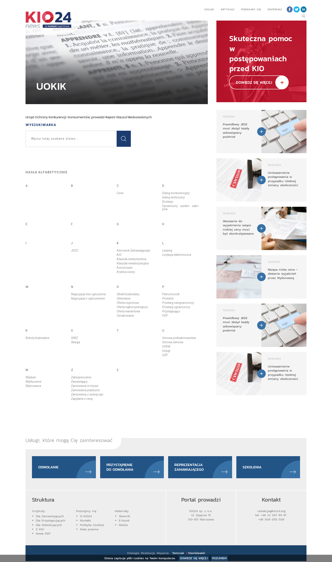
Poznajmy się (251, 9)
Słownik (124, 516)
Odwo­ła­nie (123, 298)
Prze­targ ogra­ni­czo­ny (176, 307)
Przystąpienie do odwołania (121, 467)
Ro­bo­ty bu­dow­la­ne (37, 338)
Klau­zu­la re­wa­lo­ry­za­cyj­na (133, 263)
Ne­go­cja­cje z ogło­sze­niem (88, 298)
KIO (119, 254)
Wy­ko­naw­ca (33, 386)
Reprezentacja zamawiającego (190, 467)
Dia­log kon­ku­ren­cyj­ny (176, 193)
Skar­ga (75, 342)
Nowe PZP (43, 534)
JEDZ (74, 250)
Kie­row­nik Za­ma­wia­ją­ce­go (133, 250)
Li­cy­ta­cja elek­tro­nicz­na (176, 254)
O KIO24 (86, 516)
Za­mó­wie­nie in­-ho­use (84, 386)
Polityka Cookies (92, 525)
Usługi (209, 9)
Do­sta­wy (167, 201)
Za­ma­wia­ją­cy (79, 381)
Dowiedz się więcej (194, 558)
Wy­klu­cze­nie (33, 381)
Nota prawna (89, 529)
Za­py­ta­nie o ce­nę (82, 398)
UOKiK (166, 346)
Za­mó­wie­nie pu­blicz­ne (85, 390)
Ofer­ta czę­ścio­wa (128, 302)
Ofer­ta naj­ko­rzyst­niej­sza (132, 307)
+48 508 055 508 (271, 519)
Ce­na (120, 193)
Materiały (274, 9)
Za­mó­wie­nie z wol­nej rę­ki (87, 394)
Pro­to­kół (168, 298)
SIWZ (74, 338)
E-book (124, 521)
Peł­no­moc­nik (171, 294)
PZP (165, 315)
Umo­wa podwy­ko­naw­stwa (179, 338)
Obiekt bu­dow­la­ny (128, 294)
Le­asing (167, 250)
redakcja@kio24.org (271, 511)
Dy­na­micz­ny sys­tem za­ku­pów (180, 207)
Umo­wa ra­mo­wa (172, 342)
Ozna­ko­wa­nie (125, 315)
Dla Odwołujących (49, 525)
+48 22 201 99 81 (274, 515)
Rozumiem (219, 558)
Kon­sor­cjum (125, 267)
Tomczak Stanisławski (188, 554)
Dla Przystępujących (50, 521)
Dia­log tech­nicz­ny (173, 197)
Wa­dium (31, 377)
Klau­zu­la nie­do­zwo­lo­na (131, 259)
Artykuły (227, 9)
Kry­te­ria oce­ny (126, 272)
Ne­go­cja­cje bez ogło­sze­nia (88, 294)
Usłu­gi (166, 350)
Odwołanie (49, 467)
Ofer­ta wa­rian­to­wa (128, 311)
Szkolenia (252, 467)
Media (123, 525)
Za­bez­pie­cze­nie (81, 377)
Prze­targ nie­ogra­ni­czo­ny (178, 302)
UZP (165, 355)
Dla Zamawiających (50, 516)
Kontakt (85, 521)
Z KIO (40, 529)
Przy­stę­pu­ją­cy (171, 311)
